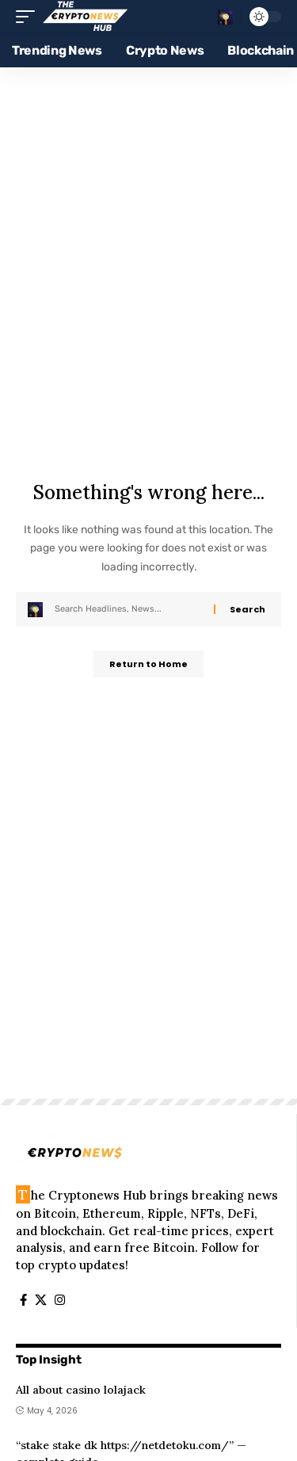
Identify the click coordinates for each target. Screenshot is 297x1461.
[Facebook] (23, 1300)
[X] (41, 1300)
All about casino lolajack (81, 1390)
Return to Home (148, 664)
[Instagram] (60, 1300)
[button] (29, 16)
